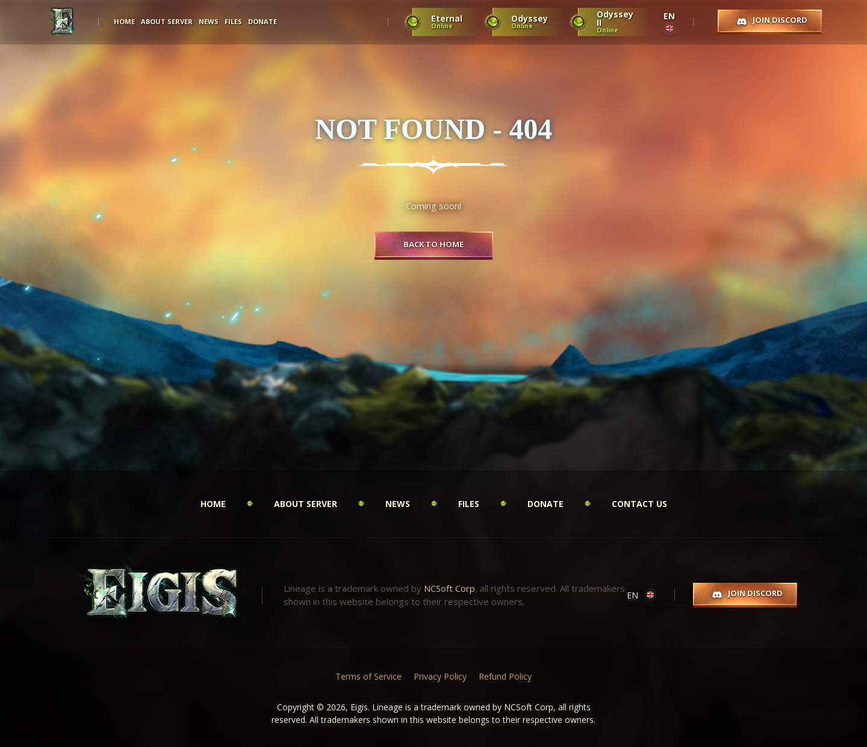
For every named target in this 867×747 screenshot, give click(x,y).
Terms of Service (368, 676)
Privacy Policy (440, 676)
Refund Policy (505, 676)
